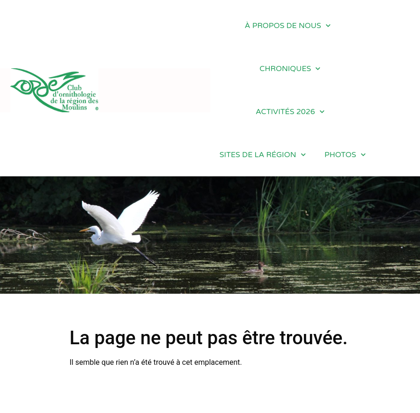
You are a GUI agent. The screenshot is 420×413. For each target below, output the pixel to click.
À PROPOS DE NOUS (288, 25)
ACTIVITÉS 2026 (290, 111)
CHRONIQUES (289, 68)
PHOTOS (345, 154)
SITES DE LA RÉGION (263, 154)
